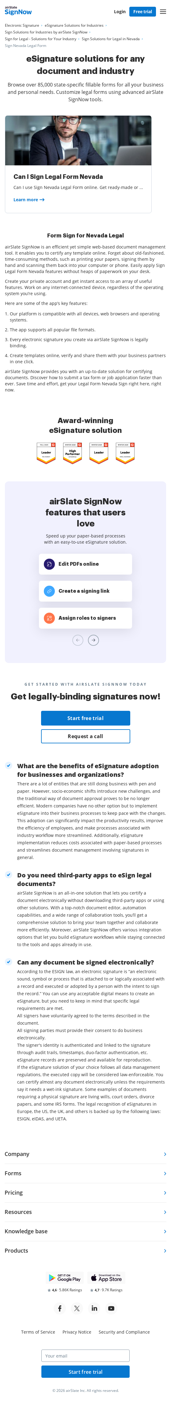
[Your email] (85, 1356)
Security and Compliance (124, 1332)
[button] (163, 11)
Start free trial (85, 718)
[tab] (85, 1154)
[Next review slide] (93, 640)
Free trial (142, 11)
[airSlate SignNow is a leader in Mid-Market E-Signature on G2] (46, 453)
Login (120, 11)
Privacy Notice (77, 1332)
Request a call (85, 736)
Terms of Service (38, 1332)
